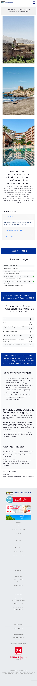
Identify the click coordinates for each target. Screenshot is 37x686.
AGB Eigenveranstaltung (18, 529)
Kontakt (18, 536)
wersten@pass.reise (18, 634)
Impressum (18, 522)
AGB (18, 525)
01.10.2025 (9, 236)
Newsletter (18, 540)
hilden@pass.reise (18, 581)
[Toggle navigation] (34, 2)
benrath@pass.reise (18, 604)
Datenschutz (18, 547)
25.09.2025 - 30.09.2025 (14, 230)
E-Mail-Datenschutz (18, 551)
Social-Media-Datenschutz (18, 555)
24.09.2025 (9, 217)
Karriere (18, 544)
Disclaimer (18, 533)
